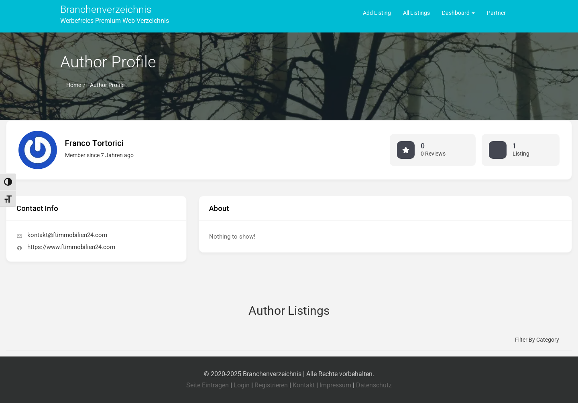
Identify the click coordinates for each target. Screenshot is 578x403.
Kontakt (304, 385)
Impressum (335, 385)
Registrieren (271, 385)
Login (242, 385)
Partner (496, 13)
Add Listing (377, 13)
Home (73, 85)
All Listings (416, 13)
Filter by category (537, 339)
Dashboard (458, 13)
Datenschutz (374, 385)
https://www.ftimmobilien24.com (71, 247)
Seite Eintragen (207, 385)
